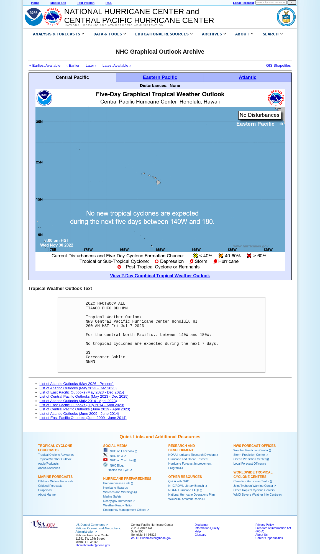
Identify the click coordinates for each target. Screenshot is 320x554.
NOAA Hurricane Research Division (191, 454)
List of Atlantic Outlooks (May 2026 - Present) (77, 384)
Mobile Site (58, 2)
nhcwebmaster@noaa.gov (93, 545)
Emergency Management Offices (124, 509)
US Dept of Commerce (90, 524)
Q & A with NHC (178, 481)
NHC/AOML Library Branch (186, 485)
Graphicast (45, 490)
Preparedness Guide (116, 483)
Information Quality (207, 528)
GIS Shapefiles (278, 65)
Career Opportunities (269, 538)
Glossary (200, 534)
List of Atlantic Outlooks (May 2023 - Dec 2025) (78, 388)
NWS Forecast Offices (255, 446)
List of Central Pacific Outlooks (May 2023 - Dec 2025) (84, 396)
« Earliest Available (44, 65)
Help (198, 531)
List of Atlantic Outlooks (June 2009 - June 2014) (79, 413)
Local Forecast (243, 2)
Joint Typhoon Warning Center (253, 485)
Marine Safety (112, 496)
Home (35, 2)
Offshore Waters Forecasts (55, 481)
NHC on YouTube (118, 460)
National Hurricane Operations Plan (191, 494)
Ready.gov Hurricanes (117, 501)
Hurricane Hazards (115, 487)
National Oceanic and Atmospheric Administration (114, 25)
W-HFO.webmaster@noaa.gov (151, 538)
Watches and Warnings (118, 492)
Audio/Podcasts (48, 463)
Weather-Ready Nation (118, 505)
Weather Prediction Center (251, 450)
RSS (109, 2)
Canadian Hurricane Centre (252, 481)
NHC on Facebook (118, 451)
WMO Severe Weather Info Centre (256, 494)
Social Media (115, 446)
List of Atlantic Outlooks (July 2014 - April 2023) (78, 401)
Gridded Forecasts (50, 485)
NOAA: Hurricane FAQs (183, 490)
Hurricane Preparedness (127, 479)
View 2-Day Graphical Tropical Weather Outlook (160, 275)
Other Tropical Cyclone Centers (254, 490)
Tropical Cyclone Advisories (56, 454)
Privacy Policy (264, 524)
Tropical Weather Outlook (54, 459)
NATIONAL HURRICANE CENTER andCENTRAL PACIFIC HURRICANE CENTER (139, 16)
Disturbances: (154, 85)
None (175, 85)
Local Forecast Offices (248, 463)
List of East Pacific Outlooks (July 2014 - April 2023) (82, 405)
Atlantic (248, 77)
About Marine (47, 494)
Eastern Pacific (160, 77)
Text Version (85, 2)
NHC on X (113, 455)
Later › (91, 65)
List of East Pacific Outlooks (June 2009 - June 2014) (83, 418)
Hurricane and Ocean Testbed (188, 459)
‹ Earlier (73, 65)
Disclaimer (202, 524)
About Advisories (49, 468)
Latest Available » (117, 65)
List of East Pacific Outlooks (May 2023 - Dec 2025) (82, 392)
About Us (261, 534)
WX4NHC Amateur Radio (185, 499)
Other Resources (185, 477)
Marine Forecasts (55, 477)
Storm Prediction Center (249, 454)
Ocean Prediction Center (250, 459)
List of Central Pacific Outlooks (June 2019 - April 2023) (85, 409)
